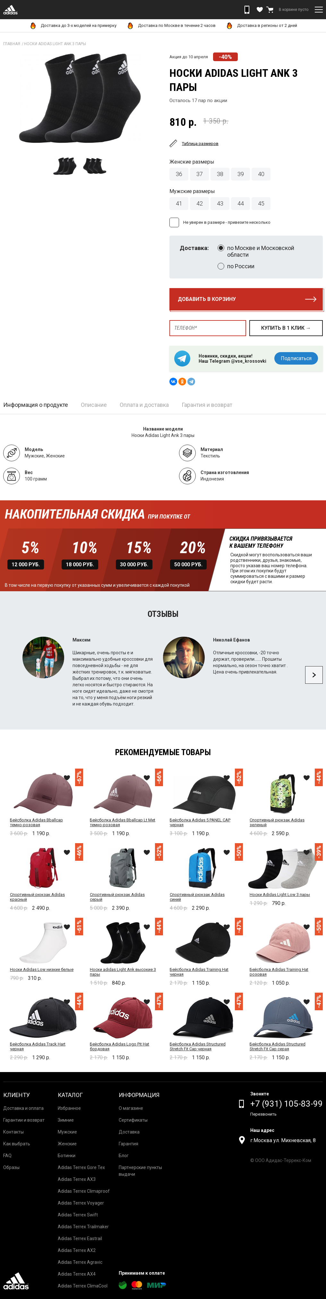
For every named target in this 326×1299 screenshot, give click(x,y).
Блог (124, 1155)
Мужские (67, 1131)
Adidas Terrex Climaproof (84, 1191)
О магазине (131, 1108)
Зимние (66, 1120)
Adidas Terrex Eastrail (80, 1238)
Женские (67, 1143)
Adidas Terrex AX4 (77, 1274)
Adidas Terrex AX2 (77, 1250)
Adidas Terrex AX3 (77, 1179)
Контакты (13, 1131)
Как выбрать (16, 1143)
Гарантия (128, 1143)
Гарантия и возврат (207, 404)
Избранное (69, 1108)
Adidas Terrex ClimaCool (82, 1285)
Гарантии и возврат (24, 1120)
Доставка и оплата (23, 1108)
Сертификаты (133, 1120)
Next (314, 675)
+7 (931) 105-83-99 (286, 1104)
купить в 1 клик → (286, 328)
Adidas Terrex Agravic (80, 1262)
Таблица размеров (200, 143)
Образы (11, 1167)
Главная (11, 44)
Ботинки (66, 1155)
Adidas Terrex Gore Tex (81, 1167)
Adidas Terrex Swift (78, 1214)
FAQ (7, 1155)
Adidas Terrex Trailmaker (83, 1226)
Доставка (129, 1131)
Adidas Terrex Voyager (81, 1203)
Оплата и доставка (144, 404)
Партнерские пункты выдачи (140, 1171)
